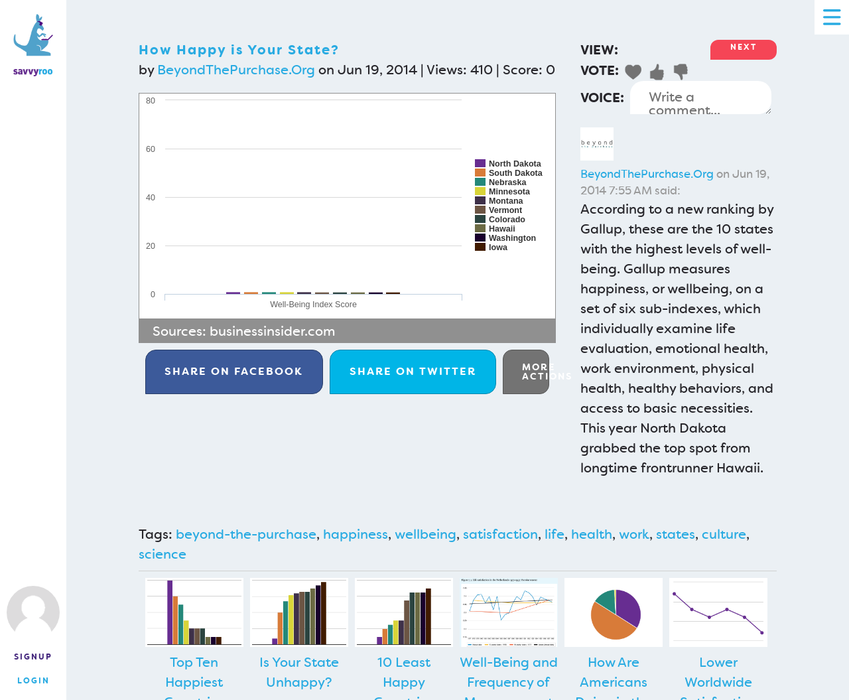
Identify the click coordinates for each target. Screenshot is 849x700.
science (162, 554)
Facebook (233, 371)
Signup (33, 657)
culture (724, 534)
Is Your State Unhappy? (299, 672)
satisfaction (500, 534)
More (535, 371)
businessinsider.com (273, 331)
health (591, 534)
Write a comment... (700, 97)
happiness (355, 534)
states (675, 534)
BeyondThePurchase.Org (236, 69)
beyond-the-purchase (246, 534)
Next (743, 47)
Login (33, 680)
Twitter (413, 371)
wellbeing (425, 534)
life (554, 534)
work (634, 534)
